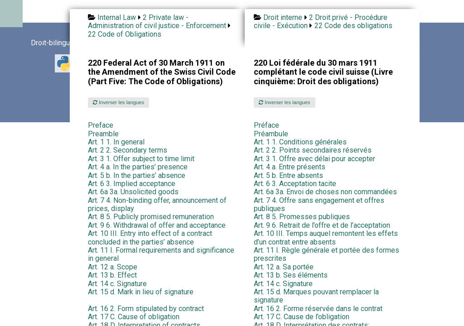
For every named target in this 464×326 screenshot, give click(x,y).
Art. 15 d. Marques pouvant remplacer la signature (316, 296)
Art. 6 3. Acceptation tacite (295, 183)
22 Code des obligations (353, 25)
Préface (266, 125)
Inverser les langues (118, 102)
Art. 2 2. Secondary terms (127, 150)
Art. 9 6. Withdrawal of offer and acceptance (157, 225)
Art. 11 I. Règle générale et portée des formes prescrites (326, 254)
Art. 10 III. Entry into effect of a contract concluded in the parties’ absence (150, 237)
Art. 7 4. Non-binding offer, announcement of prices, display (157, 204)
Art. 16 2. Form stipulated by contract (146, 308)
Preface (100, 125)
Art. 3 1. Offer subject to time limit (141, 158)
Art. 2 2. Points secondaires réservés (313, 150)
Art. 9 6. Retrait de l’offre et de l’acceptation (322, 225)
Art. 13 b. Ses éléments (291, 275)
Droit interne (282, 17)
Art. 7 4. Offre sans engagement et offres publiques (319, 204)
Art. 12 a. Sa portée (284, 267)
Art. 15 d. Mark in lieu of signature (140, 292)
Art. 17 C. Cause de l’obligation (301, 316)
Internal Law (116, 17)
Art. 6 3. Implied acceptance (131, 183)
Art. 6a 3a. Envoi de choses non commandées (325, 191)
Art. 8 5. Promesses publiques (302, 216)
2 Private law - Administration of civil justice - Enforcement (157, 21)
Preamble (103, 133)
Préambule (271, 133)
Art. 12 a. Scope (112, 267)
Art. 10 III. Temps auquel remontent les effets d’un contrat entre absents (326, 237)
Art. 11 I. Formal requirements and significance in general (161, 254)
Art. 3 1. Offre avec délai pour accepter (314, 158)
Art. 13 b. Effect (112, 275)
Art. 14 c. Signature (117, 283)
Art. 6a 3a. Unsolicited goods (133, 191)
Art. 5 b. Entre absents (288, 175)
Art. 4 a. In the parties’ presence (138, 167)
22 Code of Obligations (124, 34)
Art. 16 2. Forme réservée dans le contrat (318, 308)
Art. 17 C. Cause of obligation (133, 316)
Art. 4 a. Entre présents (289, 167)
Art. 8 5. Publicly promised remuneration (151, 216)
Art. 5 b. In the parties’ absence (136, 175)
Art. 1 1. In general (116, 142)
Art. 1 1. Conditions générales (300, 142)
